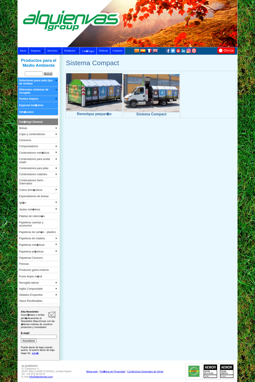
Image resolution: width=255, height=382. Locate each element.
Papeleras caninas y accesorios (31, 224)
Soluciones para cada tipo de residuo (38, 82)
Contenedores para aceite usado (38, 161)
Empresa (37, 50)
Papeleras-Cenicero (31, 257)
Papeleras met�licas (38, 244)
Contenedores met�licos (38, 152)
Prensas (24, 263)
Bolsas (38, 128)
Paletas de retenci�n (32, 216)
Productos (71, 50)
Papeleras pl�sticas (38, 251)
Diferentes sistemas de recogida (38, 91)
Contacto (117, 50)
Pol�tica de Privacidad (112, 371)
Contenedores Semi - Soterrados (31, 182)
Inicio (23, 50)
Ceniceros (25, 140)
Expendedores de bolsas (34, 196)
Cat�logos (88, 51)
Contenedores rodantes (38, 174)
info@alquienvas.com (41, 376)
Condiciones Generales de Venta (145, 371)
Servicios (54, 50)
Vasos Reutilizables (30, 300)
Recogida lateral (38, 282)
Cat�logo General (31, 121)
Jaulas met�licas (38, 209)
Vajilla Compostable (38, 288)
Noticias (103, 50)
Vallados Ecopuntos (38, 294)
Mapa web (92, 371)
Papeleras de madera (38, 238)
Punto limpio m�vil (30, 276)
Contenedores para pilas (38, 168)
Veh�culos (26, 112)
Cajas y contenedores (38, 134)
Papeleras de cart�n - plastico (37, 232)
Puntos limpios (38, 98)
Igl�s (38, 202)
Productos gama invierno (34, 270)
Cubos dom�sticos (38, 190)
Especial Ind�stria (31, 105)
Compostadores (38, 146)
